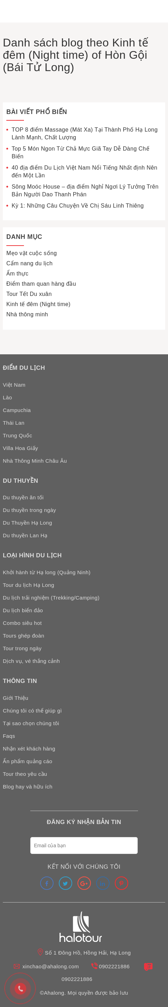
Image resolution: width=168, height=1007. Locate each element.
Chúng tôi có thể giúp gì (32, 711)
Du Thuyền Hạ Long (27, 523)
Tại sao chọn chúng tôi (31, 723)
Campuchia (17, 410)
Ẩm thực (17, 274)
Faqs (9, 736)
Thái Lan (14, 423)
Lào (7, 397)
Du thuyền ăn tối (23, 497)
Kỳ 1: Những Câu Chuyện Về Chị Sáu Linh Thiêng (78, 206)
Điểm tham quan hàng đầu (41, 284)
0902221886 (114, 966)
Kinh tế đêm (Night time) (38, 304)
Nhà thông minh (27, 314)
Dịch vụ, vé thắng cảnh (31, 661)
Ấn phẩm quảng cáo (27, 761)
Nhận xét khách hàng (29, 749)
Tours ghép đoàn (23, 636)
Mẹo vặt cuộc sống (31, 253)
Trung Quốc (17, 435)
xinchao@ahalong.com (51, 966)
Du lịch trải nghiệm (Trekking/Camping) (51, 598)
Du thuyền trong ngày (29, 510)
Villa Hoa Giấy (20, 448)
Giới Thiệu (15, 698)
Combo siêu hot (22, 623)
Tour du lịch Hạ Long (28, 585)
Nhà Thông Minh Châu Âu (35, 461)
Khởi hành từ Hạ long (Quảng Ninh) (47, 572)
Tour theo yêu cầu (25, 774)
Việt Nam (14, 385)
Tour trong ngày (22, 648)
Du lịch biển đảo (23, 610)
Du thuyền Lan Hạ (25, 535)
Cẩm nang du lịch (29, 263)
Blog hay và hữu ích (27, 787)
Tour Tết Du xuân (29, 294)
